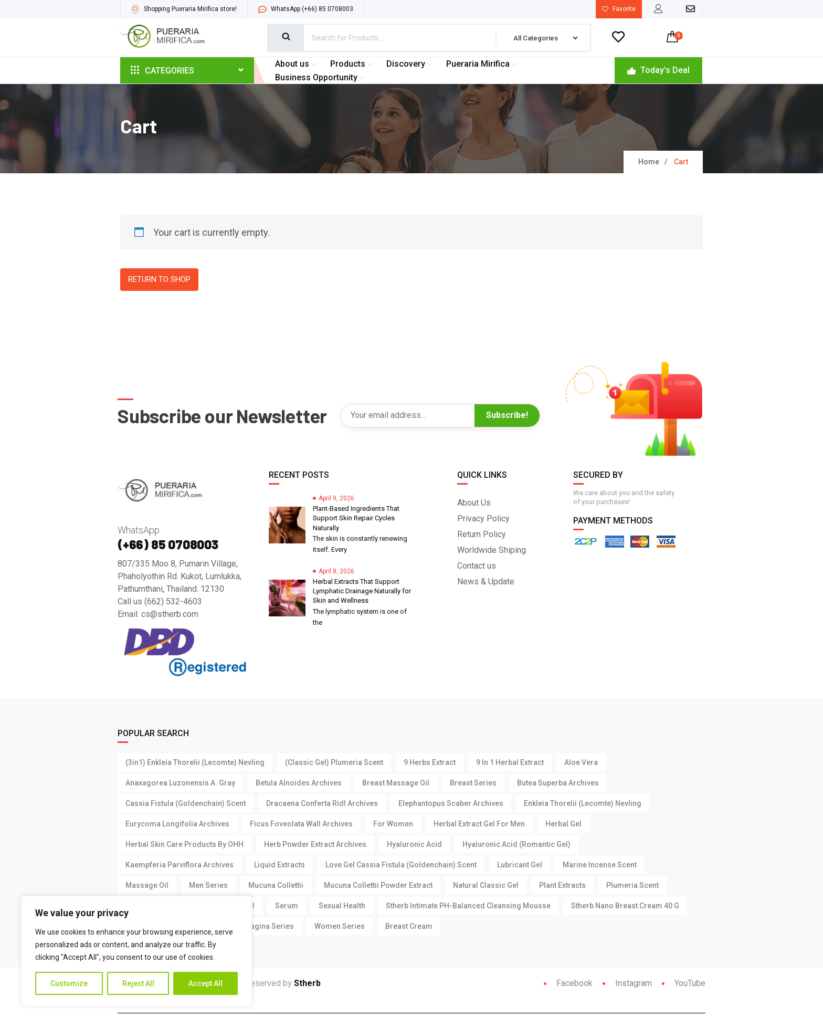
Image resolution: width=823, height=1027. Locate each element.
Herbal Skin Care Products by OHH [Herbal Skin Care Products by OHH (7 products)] (184, 845)
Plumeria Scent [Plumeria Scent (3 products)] (632, 886)
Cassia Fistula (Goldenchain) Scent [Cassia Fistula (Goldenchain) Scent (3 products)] (185, 804)
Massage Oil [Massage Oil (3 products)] (146, 886)
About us (297, 64)
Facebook (568, 984)
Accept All (205, 983)
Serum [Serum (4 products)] (286, 906)
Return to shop (159, 280)
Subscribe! (507, 416)
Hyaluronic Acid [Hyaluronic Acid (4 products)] (414, 845)
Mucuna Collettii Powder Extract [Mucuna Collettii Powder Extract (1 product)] (378, 886)
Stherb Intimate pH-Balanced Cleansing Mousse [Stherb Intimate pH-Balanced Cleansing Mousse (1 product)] (468, 906)
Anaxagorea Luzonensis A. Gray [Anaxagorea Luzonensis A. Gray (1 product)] (180, 783)
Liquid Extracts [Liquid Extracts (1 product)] (279, 865)
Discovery (411, 64)
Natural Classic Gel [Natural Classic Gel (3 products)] (486, 886)
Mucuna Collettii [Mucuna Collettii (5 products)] (275, 886)
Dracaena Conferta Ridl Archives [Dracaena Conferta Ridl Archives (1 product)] (322, 804)
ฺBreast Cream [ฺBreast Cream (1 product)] (408, 927)
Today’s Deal (658, 70)
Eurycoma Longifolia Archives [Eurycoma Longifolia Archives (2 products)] (177, 824)
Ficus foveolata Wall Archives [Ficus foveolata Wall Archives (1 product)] (301, 824)
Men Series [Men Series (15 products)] (208, 886)
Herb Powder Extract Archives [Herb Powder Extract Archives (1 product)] (315, 845)
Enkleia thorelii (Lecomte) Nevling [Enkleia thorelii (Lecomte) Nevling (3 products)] (582, 804)
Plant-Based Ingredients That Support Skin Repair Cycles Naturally (356, 518)
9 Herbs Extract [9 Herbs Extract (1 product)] (430, 763)
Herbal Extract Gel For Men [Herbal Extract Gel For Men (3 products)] (479, 824)
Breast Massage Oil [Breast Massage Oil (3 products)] (395, 783)
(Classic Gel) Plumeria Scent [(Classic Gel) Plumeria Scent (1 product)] (334, 763)
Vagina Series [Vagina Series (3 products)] (270, 927)
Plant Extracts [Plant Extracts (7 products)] (562, 886)
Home (648, 162)
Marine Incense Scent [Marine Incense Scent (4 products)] (600, 865)
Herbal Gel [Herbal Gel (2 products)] (563, 824)
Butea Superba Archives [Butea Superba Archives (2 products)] (558, 783)
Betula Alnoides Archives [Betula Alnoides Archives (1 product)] (299, 783)
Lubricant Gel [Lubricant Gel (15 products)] (519, 865)
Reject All (138, 983)
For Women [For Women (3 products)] (393, 824)
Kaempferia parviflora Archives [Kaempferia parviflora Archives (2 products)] (179, 865)
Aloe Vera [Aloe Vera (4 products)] (581, 763)
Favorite (619, 9)
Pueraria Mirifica (483, 64)
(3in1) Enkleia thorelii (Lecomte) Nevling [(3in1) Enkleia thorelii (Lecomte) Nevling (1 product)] (195, 763)
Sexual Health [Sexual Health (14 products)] (342, 906)
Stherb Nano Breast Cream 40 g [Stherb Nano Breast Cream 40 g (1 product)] (625, 906)
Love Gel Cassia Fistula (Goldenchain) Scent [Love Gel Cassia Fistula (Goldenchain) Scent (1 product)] (401, 865)
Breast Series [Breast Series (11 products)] (473, 783)
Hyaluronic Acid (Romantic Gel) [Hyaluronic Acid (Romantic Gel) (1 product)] (516, 845)
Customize (69, 983)
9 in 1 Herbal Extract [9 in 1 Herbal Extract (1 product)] (510, 763)
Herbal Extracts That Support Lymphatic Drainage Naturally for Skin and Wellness (362, 591)
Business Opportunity (321, 77)
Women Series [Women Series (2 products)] (339, 927)
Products (353, 64)
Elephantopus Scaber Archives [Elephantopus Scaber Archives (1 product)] (450, 804)
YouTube (683, 984)
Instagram (627, 984)
